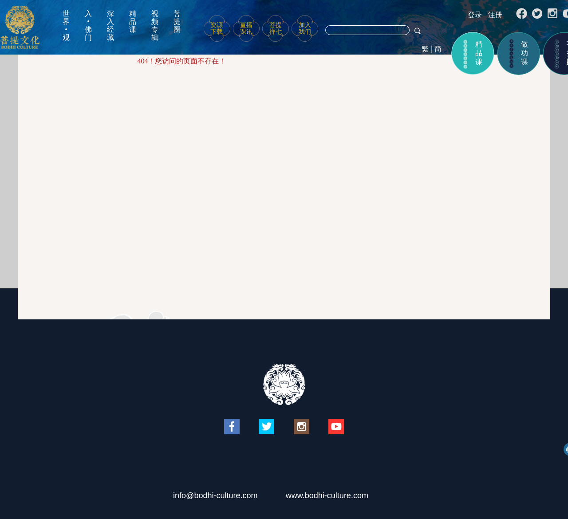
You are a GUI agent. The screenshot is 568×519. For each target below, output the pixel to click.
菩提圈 (177, 21)
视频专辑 (154, 25)
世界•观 (66, 25)
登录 (475, 15)
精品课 (132, 21)
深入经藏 (110, 25)
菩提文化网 (19, 27)
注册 (495, 15)
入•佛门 (88, 25)
